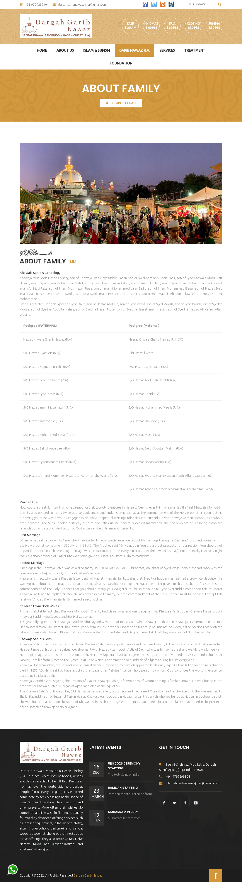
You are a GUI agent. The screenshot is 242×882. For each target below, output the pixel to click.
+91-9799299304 (34, 4)
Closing (193, 23)
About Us (65, 50)
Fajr (130, 23)
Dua (172, 23)
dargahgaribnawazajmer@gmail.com (80, 4)
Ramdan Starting (123, 787)
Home (42, 50)
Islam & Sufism (96, 50)
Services (167, 50)
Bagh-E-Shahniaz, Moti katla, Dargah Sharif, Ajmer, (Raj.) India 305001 (187, 767)
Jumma (214, 23)
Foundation (121, 63)
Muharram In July (123, 812)
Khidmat (151, 23)
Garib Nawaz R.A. (134, 50)
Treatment (194, 50)
